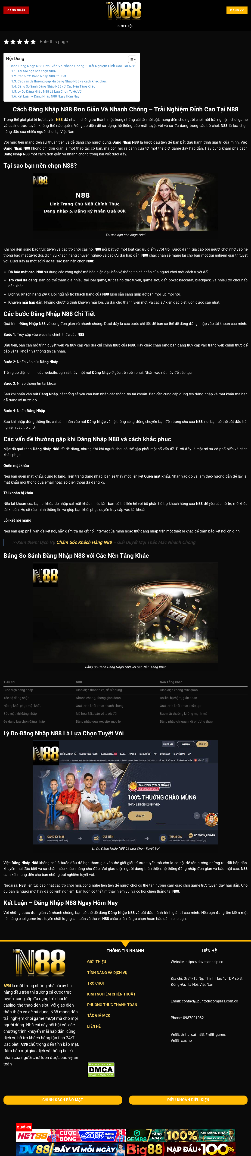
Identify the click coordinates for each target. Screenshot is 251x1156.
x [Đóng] (24, 1127)
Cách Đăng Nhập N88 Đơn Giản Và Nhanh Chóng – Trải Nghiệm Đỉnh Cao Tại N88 (72, 66)
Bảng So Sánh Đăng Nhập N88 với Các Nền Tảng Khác (56, 86)
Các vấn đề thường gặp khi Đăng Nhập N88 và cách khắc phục (62, 81)
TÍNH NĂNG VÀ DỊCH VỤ (107, 972)
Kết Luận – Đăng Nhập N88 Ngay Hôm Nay (48, 96)
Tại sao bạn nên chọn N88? (37, 71)
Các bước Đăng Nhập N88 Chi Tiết (42, 76)
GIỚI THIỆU (96, 962)
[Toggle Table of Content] (130, 59)
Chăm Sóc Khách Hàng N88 (84, 542)
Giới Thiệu (125, 26)
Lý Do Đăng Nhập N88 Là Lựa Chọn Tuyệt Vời (50, 91)
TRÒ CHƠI (95, 983)
